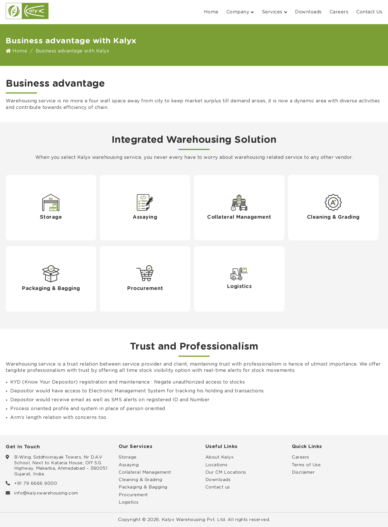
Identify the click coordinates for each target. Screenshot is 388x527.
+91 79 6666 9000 (35, 483)
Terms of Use (306, 465)
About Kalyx (219, 457)
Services (274, 12)
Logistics (129, 502)
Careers (339, 12)
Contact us (217, 487)
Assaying (129, 465)
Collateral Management (145, 472)
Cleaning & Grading (140, 480)
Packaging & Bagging (143, 487)
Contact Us (369, 12)
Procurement (133, 495)
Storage (128, 457)
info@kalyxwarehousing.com (46, 493)
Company (240, 12)
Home (211, 12)
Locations (216, 465)
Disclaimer (303, 472)
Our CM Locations (225, 472)
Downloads (308, 12)
